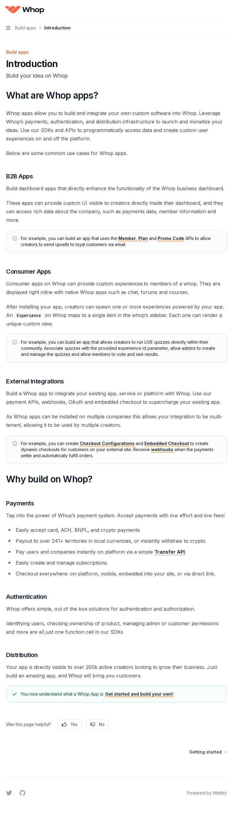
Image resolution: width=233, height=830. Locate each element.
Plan (143, 238)
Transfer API (169, 552)
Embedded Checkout (166, 443)
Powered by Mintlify (207, 792)
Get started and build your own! (139, 694)
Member (127, 238)
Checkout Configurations (107, 443)
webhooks (162, 449)
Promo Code (171, 238)
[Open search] (213, 10)
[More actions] (225, 9)
